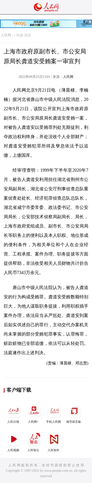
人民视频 (13, 441)
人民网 (6, 35)
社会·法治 (23, 35)
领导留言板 (74, 412)
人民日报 (13, 412)
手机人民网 (54, 412)
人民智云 (33, 441)
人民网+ (33, 412)
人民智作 (54, 441)
